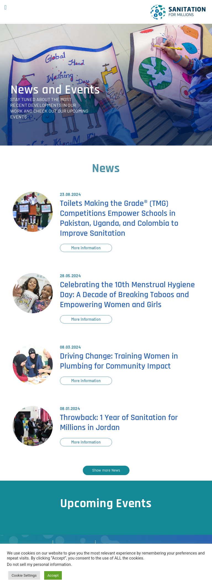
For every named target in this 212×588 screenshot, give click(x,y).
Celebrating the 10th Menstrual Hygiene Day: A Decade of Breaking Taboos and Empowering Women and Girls (127, 294)
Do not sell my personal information (39, 564)
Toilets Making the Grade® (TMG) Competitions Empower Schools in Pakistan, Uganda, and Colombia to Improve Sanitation (119, 218)
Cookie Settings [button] (24, 575)
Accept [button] (53, 575)
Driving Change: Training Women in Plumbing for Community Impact (119, 361)
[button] (5, 7)
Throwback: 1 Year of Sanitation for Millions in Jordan (119, 422)
